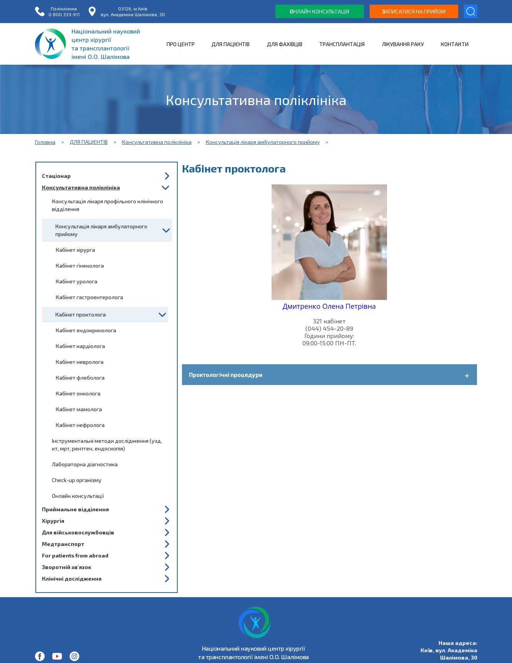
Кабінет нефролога (80, 425)
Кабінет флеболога (80, 377)
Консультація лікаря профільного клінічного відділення (107, 205)
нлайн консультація (319, 11)
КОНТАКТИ (455, 44)
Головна (45, 142)
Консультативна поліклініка (157, 142)
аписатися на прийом (413, 11)
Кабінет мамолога (79, 409)
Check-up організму (77, 480)
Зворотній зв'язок (66, 567)
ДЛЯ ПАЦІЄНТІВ (231, 44)
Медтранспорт (63, 544)
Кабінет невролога (79, 361)
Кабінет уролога (76, 281)
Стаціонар (56, 175)
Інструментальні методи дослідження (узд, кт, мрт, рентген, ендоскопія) (107, 444)
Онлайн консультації (78, 495)
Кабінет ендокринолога (86, 330)
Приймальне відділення (75, 509)
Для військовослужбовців (78, 532)
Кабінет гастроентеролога (89, 297)
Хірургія (53, 520)
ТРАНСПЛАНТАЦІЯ (342, 44)
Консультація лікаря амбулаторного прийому (263, 142)
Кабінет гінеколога (80, 265)
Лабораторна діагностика (85, 464)
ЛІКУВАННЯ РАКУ (403, 44)
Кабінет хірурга (75, 249)
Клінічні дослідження (72, 578)
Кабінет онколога (78, 393)
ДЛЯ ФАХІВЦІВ (284, 44)
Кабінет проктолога (80, 314)
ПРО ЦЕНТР (181, 44)
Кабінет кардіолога (80, 346)
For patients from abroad (75, 555)
